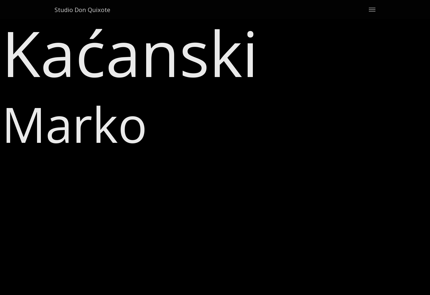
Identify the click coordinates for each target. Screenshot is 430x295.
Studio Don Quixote (82, 10)
